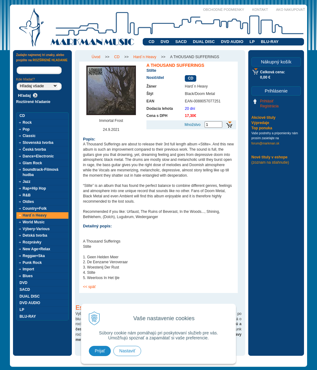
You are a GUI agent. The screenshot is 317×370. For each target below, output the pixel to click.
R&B (27, 195)
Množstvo (192, 125)
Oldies (28, 202)
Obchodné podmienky (223, 9)
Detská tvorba (35, 235)
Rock (27, 122)
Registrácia (269, 106)
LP (252, 41)
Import (28, 269)
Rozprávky (32, 242)
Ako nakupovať (290, 9)
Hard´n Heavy (34, 215)
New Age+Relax (36, 249)
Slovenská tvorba (38, 142)
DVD (165, 41)
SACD (181, 41)
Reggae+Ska (34, 256)
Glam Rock (32, 163)
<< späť (89, 287)
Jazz (26, 181)
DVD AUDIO (232, 41)
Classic (29, 136)
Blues (28, 276)
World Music (34, 222)
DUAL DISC (204, 41)
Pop (26, 129)
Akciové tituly (263, 117)
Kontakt (260, 9)
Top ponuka (261, 128)
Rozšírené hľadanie (33, 102)
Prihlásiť (267, 101)
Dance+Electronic (38, 156)
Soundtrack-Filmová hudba (40, 172)
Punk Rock (32, 262)
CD (151, 41)
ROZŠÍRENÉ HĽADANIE (50, 60)
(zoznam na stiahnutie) (270, 162)
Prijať (100, 350)
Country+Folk (35, 208)
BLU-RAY (270, 41)
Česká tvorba (34, 149)
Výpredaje (260, 123)
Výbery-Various (36, 229)
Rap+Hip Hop (34, 188)
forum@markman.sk (265, 143)
